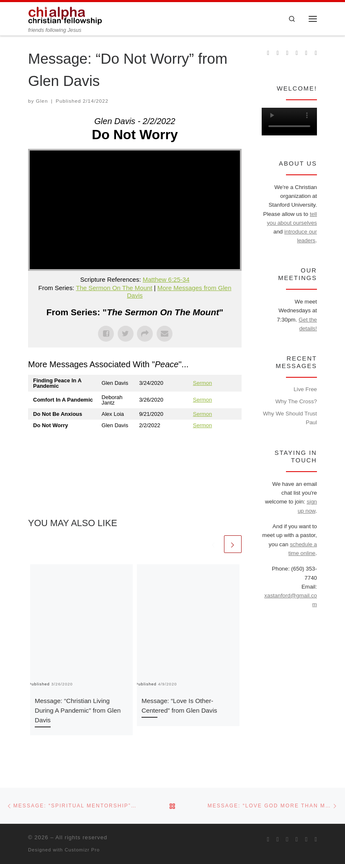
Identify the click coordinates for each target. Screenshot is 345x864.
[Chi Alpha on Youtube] (297, 53)
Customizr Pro (82, 849)
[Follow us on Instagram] (287, 53)
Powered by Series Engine (211, 447)
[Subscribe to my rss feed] (268, 53)
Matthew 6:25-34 (166, 279)
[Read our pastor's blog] (316, 53)
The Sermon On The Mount (114, 287)
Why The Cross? (296, 401)
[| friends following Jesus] (65, 14)
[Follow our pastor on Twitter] (306, 53)
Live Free (305, 389)
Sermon (202, 383)
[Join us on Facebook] (278, 53)
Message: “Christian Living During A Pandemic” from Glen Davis (78, 710)
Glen (42, 101)
